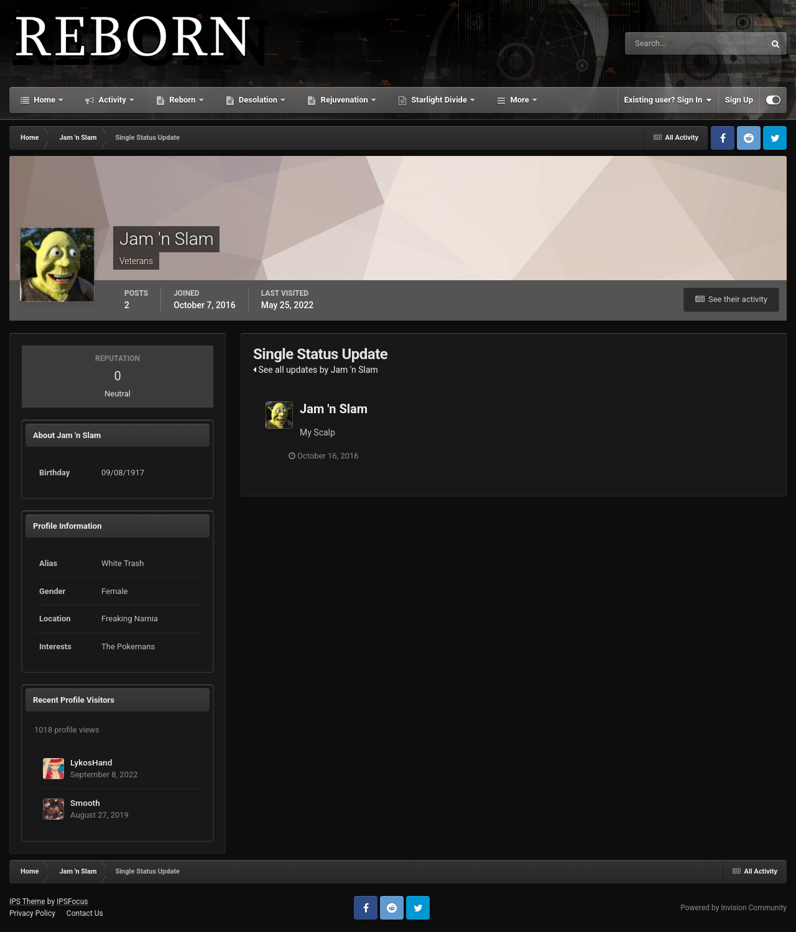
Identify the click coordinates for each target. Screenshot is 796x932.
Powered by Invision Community (733, 907)
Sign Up (739, 99)
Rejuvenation (344, 99)
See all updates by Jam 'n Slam (315, 370)
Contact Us (85, 913)
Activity (112, 99)
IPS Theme (27, 901)
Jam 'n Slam (334, 408)
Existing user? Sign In (668, 100)
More (519, 99)
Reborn (182, 99)
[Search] (657, 43)
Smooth (85, 803)
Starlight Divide (439, 99)
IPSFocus (72, 901)
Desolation (258, 99)
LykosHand (91, 762)
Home (44, 99)
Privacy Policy (32, 913)
